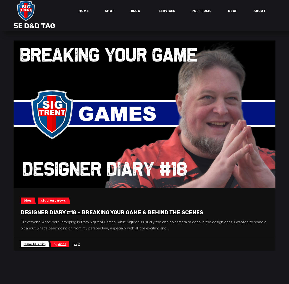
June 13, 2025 (34, 244)
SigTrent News (53, 200)
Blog (27, 200)
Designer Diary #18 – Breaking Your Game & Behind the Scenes (112, 212)
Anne (62, 244)
